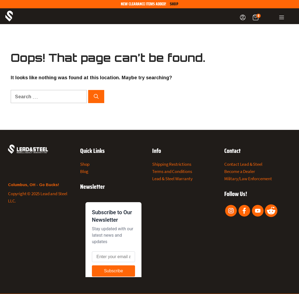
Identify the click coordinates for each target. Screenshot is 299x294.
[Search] (96, 96)
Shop (174, 4)
